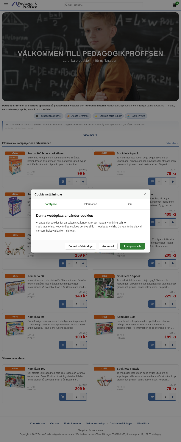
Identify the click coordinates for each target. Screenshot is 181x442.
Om (130, 204)
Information (90, 204)
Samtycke (51, 204)
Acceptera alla (132, 246)
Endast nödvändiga (80, 246)
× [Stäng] (144, 194)
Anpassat (108, 246)
